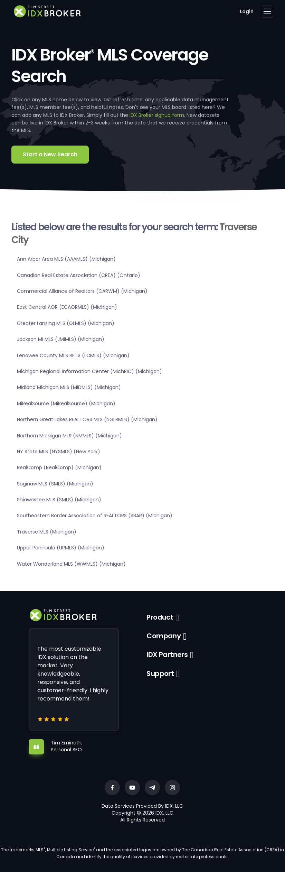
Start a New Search (50, 154)
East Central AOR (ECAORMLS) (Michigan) (67, 307)
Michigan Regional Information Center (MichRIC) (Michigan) (89, 371)
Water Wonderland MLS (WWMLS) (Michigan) (71, 563)
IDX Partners (167, 654)
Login (247, 11)
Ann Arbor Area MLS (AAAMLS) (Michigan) (66, 259)
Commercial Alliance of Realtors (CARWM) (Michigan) (82, 291)
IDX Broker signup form (157, 115)
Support (160, 673)
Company (163, 636)
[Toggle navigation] (267, 11)
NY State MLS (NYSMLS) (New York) (58, 451)
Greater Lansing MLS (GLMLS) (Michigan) (65, 323)
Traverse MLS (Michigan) (46, 531)
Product (159, 617)
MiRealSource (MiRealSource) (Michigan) (66, 403)
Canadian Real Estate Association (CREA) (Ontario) (78, 275)
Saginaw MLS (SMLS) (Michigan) (55, 483)
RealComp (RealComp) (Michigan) (59, 467)
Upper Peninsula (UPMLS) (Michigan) (60, 547)
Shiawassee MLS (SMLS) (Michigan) (59, 499)
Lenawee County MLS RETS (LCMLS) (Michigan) (73, 355)
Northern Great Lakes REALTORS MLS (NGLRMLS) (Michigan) (87, 419)
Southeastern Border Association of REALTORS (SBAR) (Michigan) (94, 515)
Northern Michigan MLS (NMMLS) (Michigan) (69, 435)
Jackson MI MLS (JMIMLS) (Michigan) (60, 339)
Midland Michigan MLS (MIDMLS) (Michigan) (69, 387)
